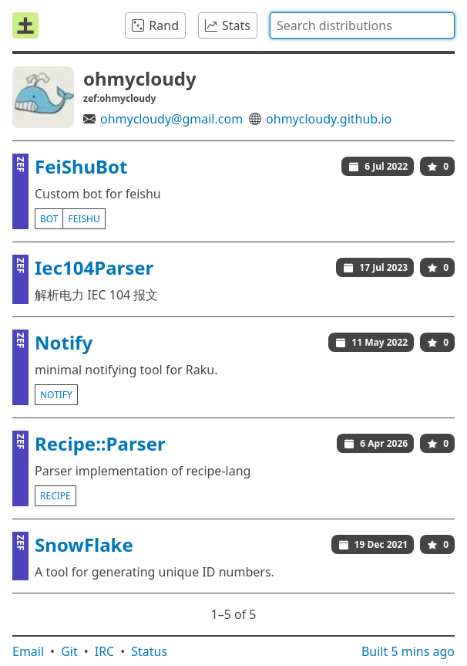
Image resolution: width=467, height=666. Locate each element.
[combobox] (362, 25)
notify (56, 394)
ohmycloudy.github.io (328, 118)
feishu (83, 218)
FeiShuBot (81, 166)
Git (69, 651)
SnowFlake (84, 544)
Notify (63, 342)
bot (49, 218)
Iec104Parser (94, 267)
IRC (105, 651)
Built (408, 651)
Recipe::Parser (100, 443)
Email (28, 651)
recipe (55, 495)
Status (149, 651)
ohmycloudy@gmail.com (171, 118)
